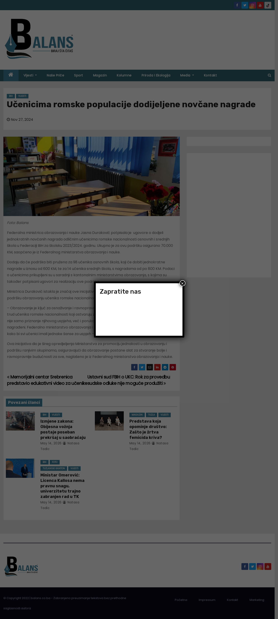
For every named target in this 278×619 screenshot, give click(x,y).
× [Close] (182, 283)
